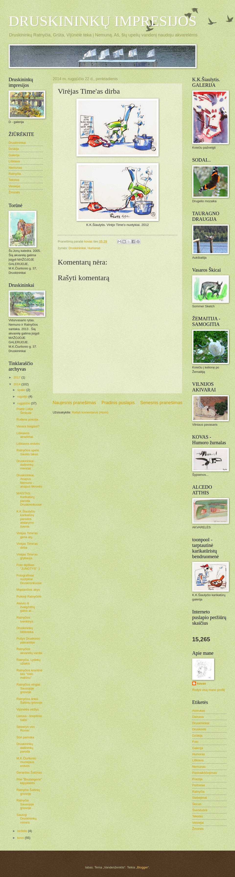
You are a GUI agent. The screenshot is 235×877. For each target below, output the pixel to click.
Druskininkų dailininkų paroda (24, 747)
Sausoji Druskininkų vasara (26, 818)
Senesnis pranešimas (161, 402)
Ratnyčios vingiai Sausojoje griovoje (28, 688)
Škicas (196, 804)
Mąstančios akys (28, 589)
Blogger (142, 867)
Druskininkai (77, 248)
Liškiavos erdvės (28, 443)
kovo (21, 838)
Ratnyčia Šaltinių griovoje (28, 791)
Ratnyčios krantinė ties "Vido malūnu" (29, 674)
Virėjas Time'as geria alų (27, 535)
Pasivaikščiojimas (204, 773)
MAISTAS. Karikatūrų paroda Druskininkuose (29, 498)
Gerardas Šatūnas (29, 772)
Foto (195, 742)
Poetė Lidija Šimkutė (24, 410)
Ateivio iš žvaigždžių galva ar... (25, 607)
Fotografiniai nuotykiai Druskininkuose (29, 579)
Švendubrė (199, 810)
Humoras (94, 248)
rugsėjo (22, 396)
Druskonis (199, 729)
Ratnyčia (15, 174)
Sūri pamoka (25, 737)
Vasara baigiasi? (27, 426)
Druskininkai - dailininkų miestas (25, 464)
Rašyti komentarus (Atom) (90, 412)
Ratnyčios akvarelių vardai (29, 651)
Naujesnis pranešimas (74, 402)
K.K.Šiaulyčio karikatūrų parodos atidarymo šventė (25, 519)
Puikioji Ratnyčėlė (28, 596)
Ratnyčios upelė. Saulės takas (28, 452)
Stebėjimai (199, 797)
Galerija (14, 155)
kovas (201, 683)
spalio (21, 390)
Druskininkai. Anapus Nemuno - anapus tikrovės (29, 480)
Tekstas (14, 180)
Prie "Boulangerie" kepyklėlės (29, 781)
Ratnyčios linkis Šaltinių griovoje (29, 700)
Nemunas (15, 167)
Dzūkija (14, 149)
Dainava (198, 717)
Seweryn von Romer (25, 728)
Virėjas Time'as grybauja (27, 556)
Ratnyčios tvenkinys (24, 619)
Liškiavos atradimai (24, 435)
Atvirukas (198, 710)
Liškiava (14, 161)
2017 (17, 377)
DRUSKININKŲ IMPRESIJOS (103, 21)
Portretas (198, 785)
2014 (17, 384)
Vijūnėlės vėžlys (27, 709)
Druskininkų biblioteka (24, 629)
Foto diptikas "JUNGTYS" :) (28, 566)
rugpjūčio (24, 403)
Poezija (197, 779)
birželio (22, 831)
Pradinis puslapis (118, 402)
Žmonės (14, 192)
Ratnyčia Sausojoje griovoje (25, 804)
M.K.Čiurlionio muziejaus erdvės (26, 762)
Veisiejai (14, 186)
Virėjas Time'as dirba (27, 545)
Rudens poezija (27, 419)
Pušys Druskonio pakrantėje (28, 640)
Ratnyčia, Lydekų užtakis (28, 661)
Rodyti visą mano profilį (208, 690)
